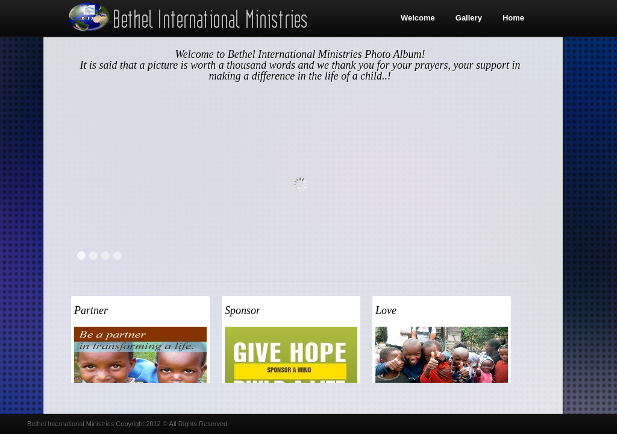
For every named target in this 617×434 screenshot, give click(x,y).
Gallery (469, 17)
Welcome (418, 17)
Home (513, 17)
